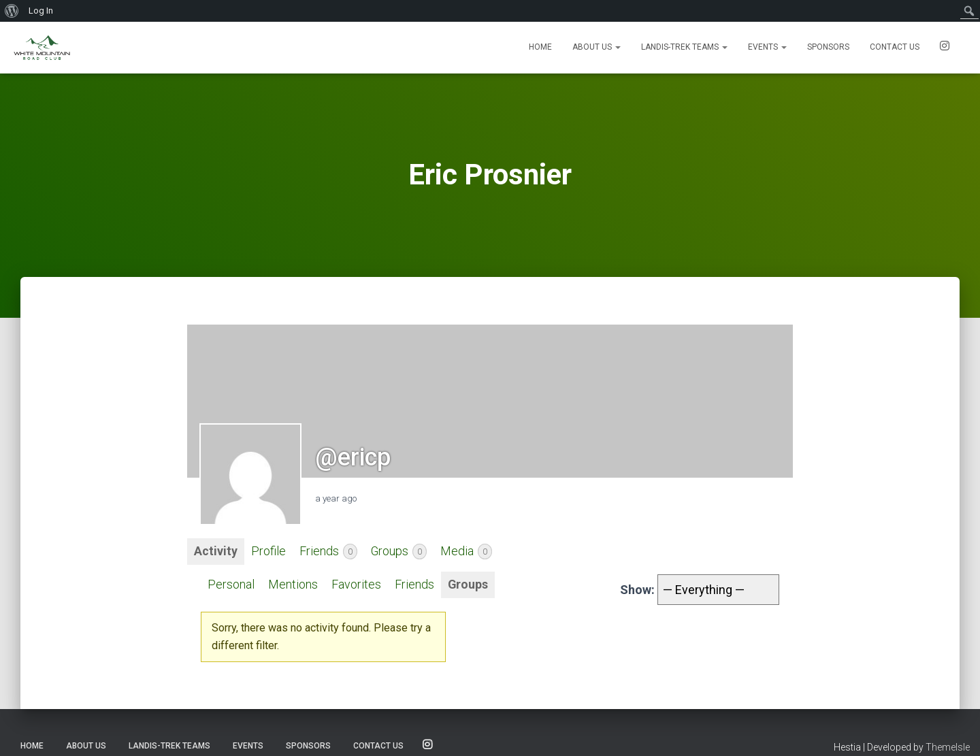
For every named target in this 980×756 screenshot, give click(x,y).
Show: (637, 589)
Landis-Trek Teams (684, 47)
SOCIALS (945, 48)
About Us (596, 47)
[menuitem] (12, 11)
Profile (268, 551)
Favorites (356, 585)
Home (540, 47)
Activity (216, 551)
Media (467, 552)
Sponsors (828, 47)
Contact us (894, 47)
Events (767, 47)
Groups (399, 552)
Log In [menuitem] (41, 10)
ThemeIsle (948, 747)
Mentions (293, 585)
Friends (328, 552)
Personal (231, 585)
